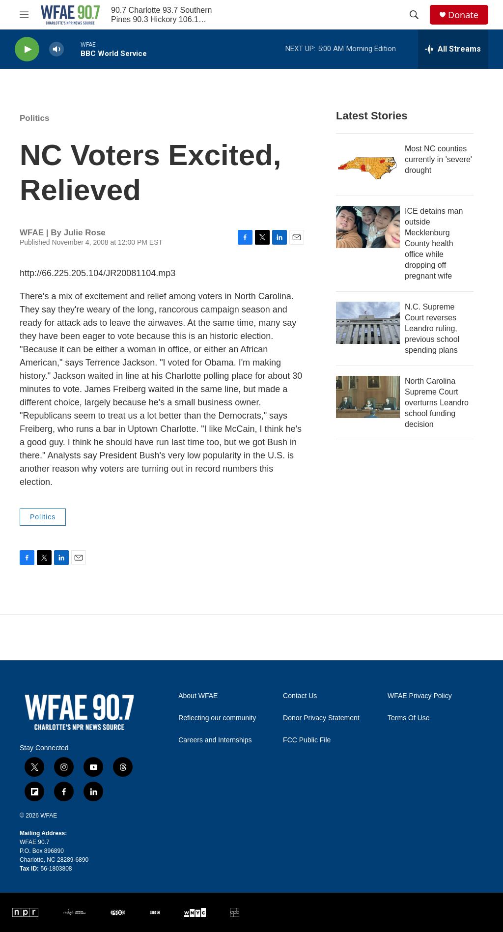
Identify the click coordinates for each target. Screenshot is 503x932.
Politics (34, 118)
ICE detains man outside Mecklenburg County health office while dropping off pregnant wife (434, 243)
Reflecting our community (217, 718)
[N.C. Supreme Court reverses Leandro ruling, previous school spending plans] (368, 323)
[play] (27, 49)
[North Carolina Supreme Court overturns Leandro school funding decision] (368, 397)
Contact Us (300, 696)
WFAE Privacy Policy (420, 696)
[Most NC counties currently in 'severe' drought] (368, 164)
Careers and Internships (215, 740)
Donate (463, 15)
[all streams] (453, 49)
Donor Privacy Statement (321, 718)
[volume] (56, 49)
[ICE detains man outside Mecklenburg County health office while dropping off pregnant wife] (368, 227)
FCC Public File (307, 740)
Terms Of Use (409, 718)
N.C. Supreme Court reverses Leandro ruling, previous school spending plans (432, 328)
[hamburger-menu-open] (24, 15)
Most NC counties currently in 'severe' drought (438, 159)
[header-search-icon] (414, 14)
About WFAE (198, 696)
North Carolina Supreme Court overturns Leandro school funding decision (437, 402)
